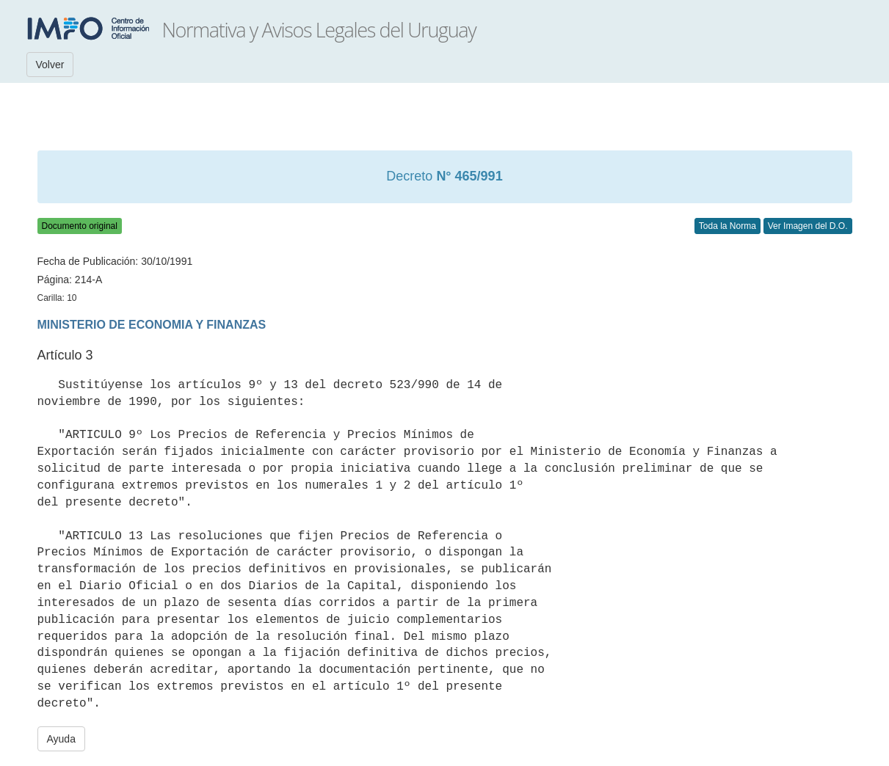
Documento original (79, 226)
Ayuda (61, 739)
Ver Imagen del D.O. (808, 226)
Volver (50, 64)
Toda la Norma (727, 226)
